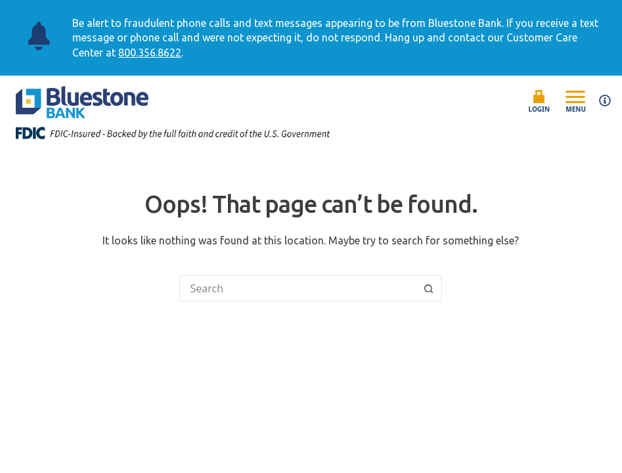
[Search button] (429, 288)
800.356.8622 (149, 52)
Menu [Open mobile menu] (576, 101)
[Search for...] (297, 288)
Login (539, 102)
